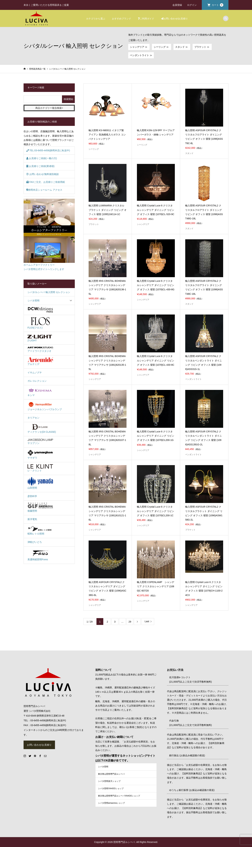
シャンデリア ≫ (139, 47)
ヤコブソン (40, 441)
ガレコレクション (37, 380)
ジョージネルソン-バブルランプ (44, 406)
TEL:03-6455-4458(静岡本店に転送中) (48, 150)
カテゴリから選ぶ (95, 18)
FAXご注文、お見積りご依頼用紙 (45, 182)
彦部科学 (32, 496)
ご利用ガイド (146, 18)
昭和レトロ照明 (40, 530)
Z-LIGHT (40, 338)
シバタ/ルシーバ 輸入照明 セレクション (48, 292)
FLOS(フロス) (40, 323)
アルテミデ (40, 361)
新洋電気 (32, 519)
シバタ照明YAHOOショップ (111, 788)
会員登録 (177, 5)
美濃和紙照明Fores (40, 554)
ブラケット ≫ (202, 47)
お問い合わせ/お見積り (174, 18)
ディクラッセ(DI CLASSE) (41, 428)
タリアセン (33, 417)
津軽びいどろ (34, 542)
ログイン (192, 5)
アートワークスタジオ (40, 349)
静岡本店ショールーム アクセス (44, 189)
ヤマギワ (40, 454)
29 (130, 621)
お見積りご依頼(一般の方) (41, 158)
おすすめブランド (121, 18)
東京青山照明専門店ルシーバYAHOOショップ (119, 796)
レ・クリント (40, 468)
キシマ (40, 392)
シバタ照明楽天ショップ (109, 781)
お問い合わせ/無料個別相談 (42, 174)
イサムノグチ (34, 372)
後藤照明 (40, 507)
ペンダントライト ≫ (141, 55)
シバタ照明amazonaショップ (111, 803)
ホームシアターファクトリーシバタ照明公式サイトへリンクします (49, 235)
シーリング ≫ (161, 47)
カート (217, 5)
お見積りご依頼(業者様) (40, 166)
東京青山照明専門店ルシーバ (111, 774)
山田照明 (40, 483)
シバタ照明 (33, 300)
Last (147, 621)
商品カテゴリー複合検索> (49, 108)
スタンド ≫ (181, 47)
